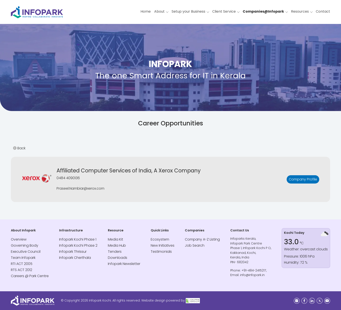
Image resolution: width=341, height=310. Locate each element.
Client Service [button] (224, 11)
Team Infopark (23, 257)
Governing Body (24, 245)
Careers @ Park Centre (30, 275)
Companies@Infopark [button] (263, 11)
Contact (323, 11)
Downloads (117, 257)
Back (19, 148)
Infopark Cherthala (75, 257)
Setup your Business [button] (188, 11)
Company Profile (303, 179)
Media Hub (117, 245)
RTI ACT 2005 (21, 263)
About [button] (159, 11)
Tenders (115, 251)
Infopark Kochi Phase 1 (77, 239)
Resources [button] (300, 11)
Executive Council (25, 251)
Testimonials (161, 251)
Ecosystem (160, 239)
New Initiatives (162, 245)
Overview (19, 239)
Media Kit (115, 239)
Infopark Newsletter (124, 263)
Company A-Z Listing (202, 239)
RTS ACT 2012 (21, 269)
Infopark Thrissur (73, 251)
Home (145, 11)
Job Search (194, 245)
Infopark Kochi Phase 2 (78, 245)
